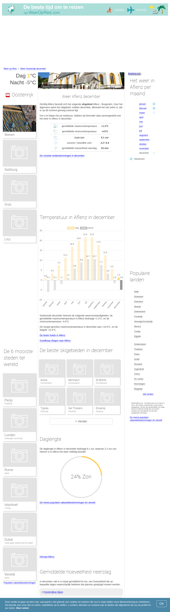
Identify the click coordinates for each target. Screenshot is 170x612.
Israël (136, 359)
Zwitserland (139, 311)
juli (140, 130)
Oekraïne (138, 301)
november (144, 148)
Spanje (137, 306)
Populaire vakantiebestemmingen (20, 582)
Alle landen (148, 394)
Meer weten (22, 608)
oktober (142, 144)
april (141, 117)
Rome (8, 470)
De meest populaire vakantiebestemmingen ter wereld (67, 502)
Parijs (8, 400)
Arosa (44, 380)
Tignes (44, 408)
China (137, 374)
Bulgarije (138, 389)
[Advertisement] (85, 42)
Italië (6, 473)
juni (141, 126)
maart (142, 112)
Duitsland (138, 296)
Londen (9, 435)
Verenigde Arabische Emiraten (18, 543)
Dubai (8, 539)
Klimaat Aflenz (47, 556)
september (144, 139)
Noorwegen (139, 384)
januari (142, 104)
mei (141, 121)
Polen (137, 354)
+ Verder (81, 421)
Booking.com (134, 73)
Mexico (137, 326)
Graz (7, 204)
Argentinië (139, 369)
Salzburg (10, 170)
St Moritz (101, 380)
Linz (7, 239)
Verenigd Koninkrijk (13, 438)
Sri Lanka (138, 379)
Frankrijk (8, 403)
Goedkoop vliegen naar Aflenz (55, 340)
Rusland (138, 364)
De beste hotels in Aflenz (52, 335)
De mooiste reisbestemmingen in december (62, 155)
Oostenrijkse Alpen (53, 592)
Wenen (9, 135)
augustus (143, 135)
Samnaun (74, 380)
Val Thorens (75, 408)
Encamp (100, 408)
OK (161, 603)
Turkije (7, 508)
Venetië (9, 574)
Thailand (138, 349)
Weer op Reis (10, 68)
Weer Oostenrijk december (33, 68)
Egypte (137, 336)
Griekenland (140, 344)
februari (143, 108)
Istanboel (11, 505)
